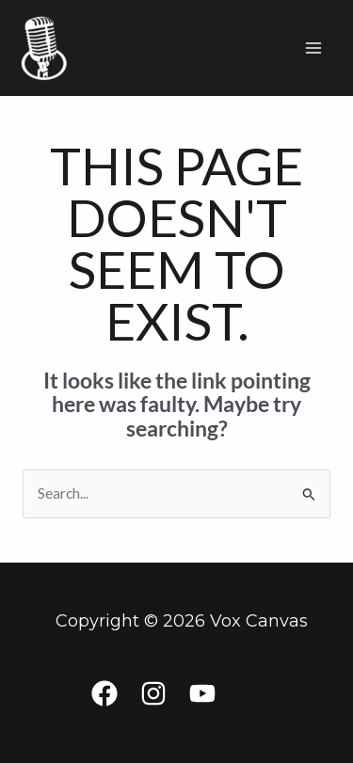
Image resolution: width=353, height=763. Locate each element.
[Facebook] (104, 693)
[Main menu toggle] (314, 47)
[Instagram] (153, 693)
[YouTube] (202, 693)
